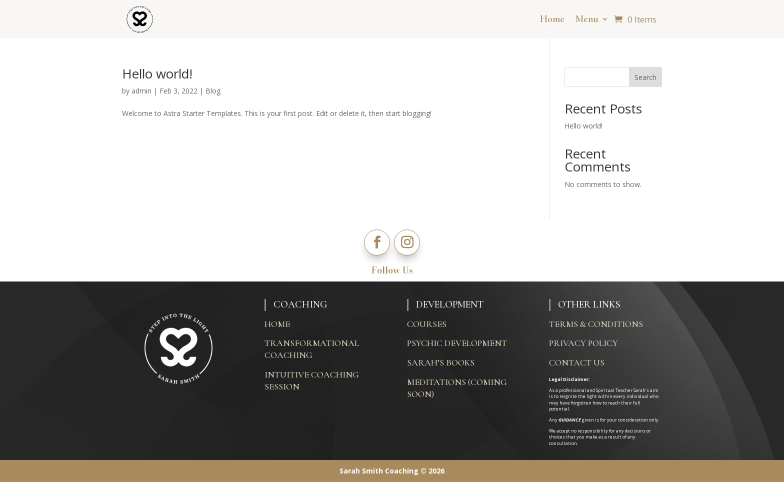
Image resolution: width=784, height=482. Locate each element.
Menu (587, 19)
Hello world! (157, 73)
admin (142, 91)
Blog (213, 91)
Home (552, 19)
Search (645, 77)
